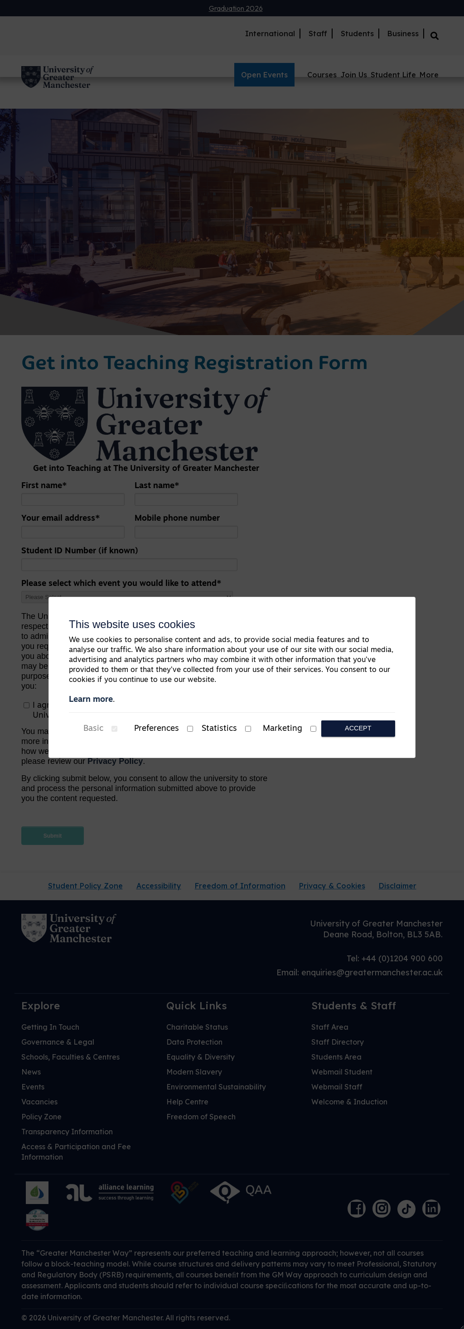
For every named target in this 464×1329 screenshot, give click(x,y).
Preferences (156, 728)
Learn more (91, 700)
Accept (358, 728)
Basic (93, 728)
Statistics (219, 728)
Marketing (282, 728)
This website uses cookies (132, 624)
